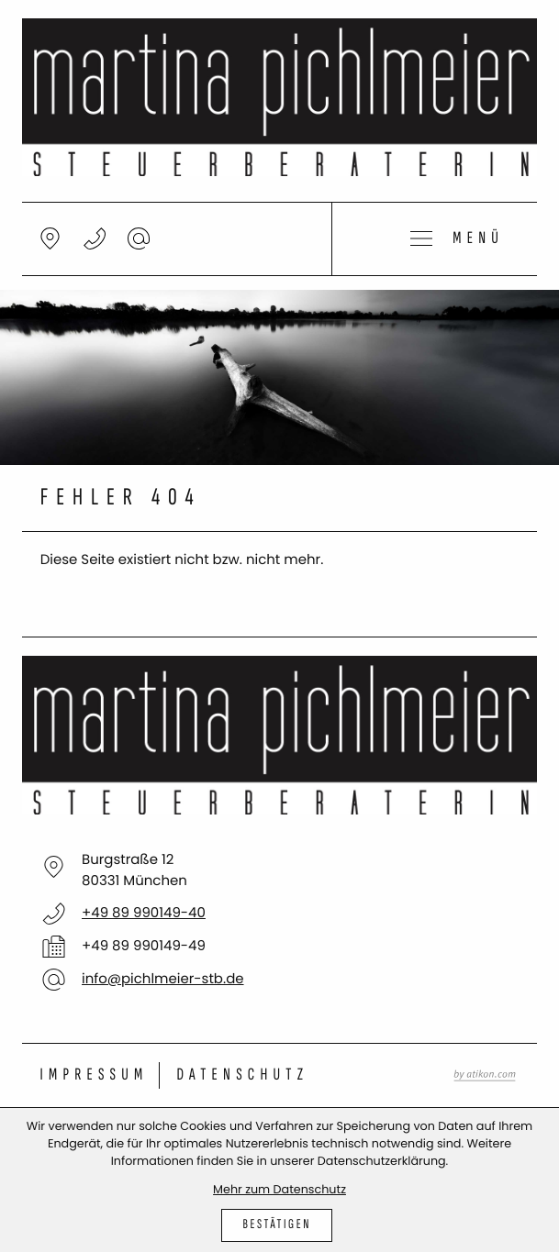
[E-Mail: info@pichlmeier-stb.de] (139, 238)
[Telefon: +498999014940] (144, 913)
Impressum (94, 1074)
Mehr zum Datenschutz (279, 1190)
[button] (95, 238)
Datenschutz (242, 1074)
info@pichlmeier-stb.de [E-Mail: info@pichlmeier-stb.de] (163, 979)
